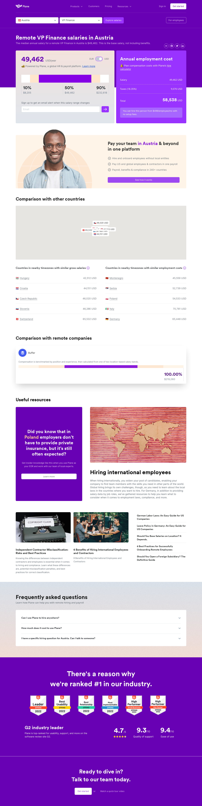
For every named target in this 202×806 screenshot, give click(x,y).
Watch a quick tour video (112, 791)
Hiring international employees (130, 472)
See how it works (143, 181)
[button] (102, 236)
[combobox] (18, 20)
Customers (93, 6)
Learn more (88, 66)
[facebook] (172, 46)
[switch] (99, 59)
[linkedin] (183, 46)
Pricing (108, 6)
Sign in (162, 6)
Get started (178, 6)
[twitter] (177, 46)
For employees (176, 20)
